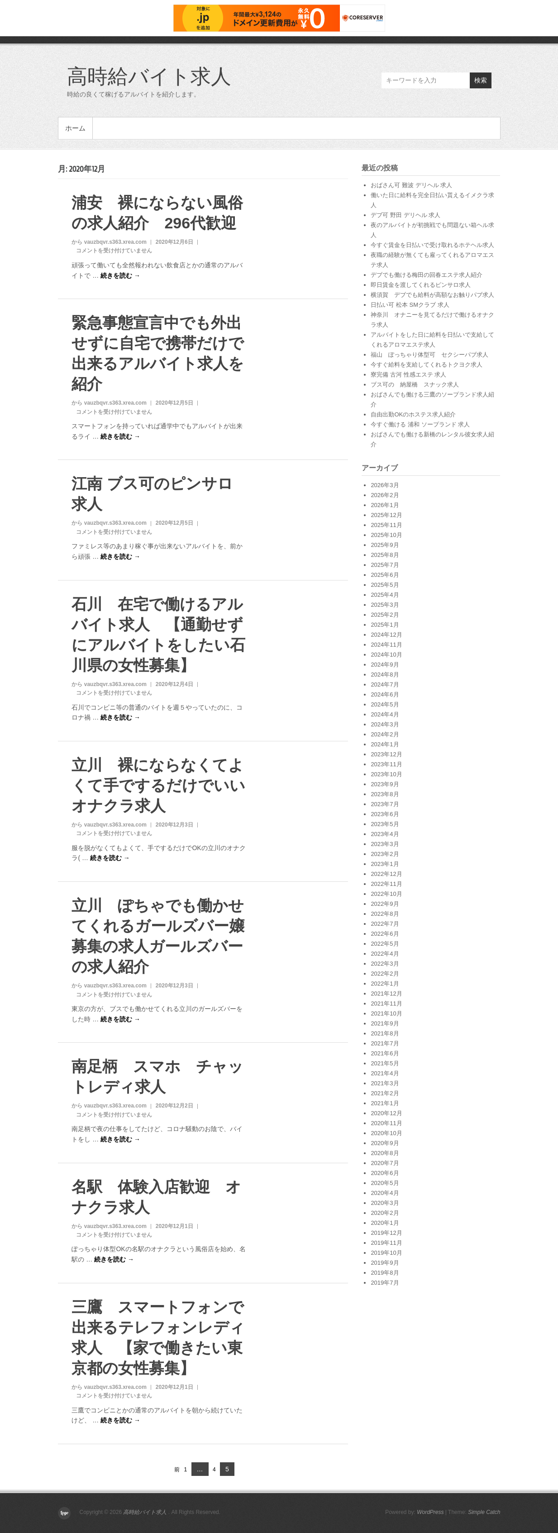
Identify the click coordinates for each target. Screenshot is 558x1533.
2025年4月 (385, 594)
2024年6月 (385, 694)
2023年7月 (385, 804)
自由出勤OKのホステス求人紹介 (413, 414)
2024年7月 (385, 684)
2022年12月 (386, 873)
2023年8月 (385, 794)
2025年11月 (386, 525)
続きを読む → (120, 275)
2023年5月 (385, 824)
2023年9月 (385, 784)
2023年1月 (385, 864)
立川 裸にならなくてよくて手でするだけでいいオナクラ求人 (158, 785)
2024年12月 (386, 634)
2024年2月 (385, 734)
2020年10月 (386, 1133)
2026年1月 (385, 505)
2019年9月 (385, 1262)
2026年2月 (385, 495)
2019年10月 (386, 1252)
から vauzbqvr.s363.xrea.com (109, 242)
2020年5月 (385, 1183)
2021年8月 (385, 1033)
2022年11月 (386, 883)
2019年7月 (385, 1282)
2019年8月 (385, 1272)
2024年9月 (385, 664)
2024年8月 (385, 674)
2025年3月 (385, 604)
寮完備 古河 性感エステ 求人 (408, 374)
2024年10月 (386, 654)
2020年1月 (385, 1222)
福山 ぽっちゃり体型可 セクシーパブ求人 (429, 354)
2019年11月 (386, 1242)
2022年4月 (385, 953)
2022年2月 (385, 973)
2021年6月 (385, 1053)
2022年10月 (386, 893)
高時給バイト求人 (149, 75)
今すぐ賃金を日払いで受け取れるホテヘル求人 (432, 245)
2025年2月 (385, 614)
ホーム (75, 128)
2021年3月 (385, 1083)
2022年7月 (385, 923)
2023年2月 (385, 854)
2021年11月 (386, 1003)
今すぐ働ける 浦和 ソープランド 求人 (420, 424)
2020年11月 (386, 1123)
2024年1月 (385, 744)
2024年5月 (385, 704)
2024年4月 (385, 714)
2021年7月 (385, 1043)
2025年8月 (385, 554)
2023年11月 (386, 764)
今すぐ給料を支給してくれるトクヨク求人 (426, 364)
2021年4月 (385, 1073)
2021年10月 (386, 1013)
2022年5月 (385, 943)
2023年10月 (386, 774)
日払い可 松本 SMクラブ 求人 (410, 304)
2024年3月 (385, 724)
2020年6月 (385, 1173)
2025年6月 (385, 574)
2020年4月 (385, 1193)
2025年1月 (385, 624)
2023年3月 (385, 844)
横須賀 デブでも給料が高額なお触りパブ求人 (432, 294)
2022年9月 (385, 903)
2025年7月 (385, 564)
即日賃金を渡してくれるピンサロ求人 (421, 284)
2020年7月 (385, 1163)
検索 (480, 80)
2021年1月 (385, 1103)
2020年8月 (385, 1153)
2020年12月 (386, 1113)
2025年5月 (385, 584)
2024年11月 (386, 644)
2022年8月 (385, 913)
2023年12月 (386, 754)
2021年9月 (385, 1023)
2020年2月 (385, 1212)
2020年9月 (385, 1143)
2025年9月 (385, 545)
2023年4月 (385, 834)
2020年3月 (385, 1202)
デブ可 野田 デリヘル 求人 (405, 215)
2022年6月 (385, 933)
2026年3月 (385, 485)
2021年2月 (385, 1093)
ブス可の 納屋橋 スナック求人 (415, 384)
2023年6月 (385, 814)
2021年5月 (385, 1063)
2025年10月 (386, 535)
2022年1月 (385, 983)
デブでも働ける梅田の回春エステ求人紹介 (426, 274)
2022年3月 (385, 963)
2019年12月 (386, 1232)
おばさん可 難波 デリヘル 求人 (411, 185)
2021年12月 (386, 993)
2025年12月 (386, 515)
